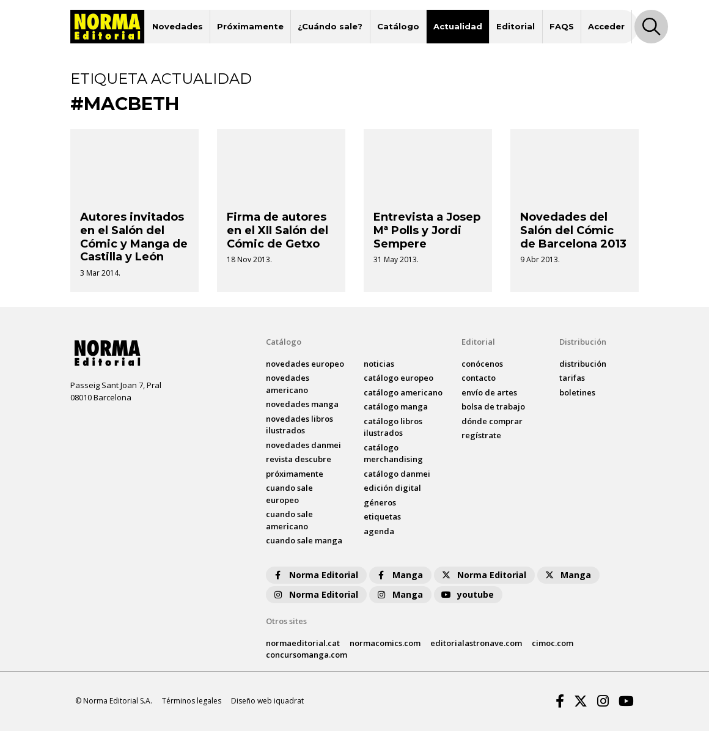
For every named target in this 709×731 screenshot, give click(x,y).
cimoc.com (552, 642)
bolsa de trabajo (493, 406)
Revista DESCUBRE (298, 459)
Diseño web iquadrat (267, 701)
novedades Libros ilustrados (299, 424)
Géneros (380, 502)
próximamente (294, 473)
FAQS (561, 26)
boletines (577, 392)
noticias (379, 363)
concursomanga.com (306, 654)
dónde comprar (492, 421)
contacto (478, 377)
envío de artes (489, 392)
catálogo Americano (403, 392)
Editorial (515, 26)
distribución (582, 363)
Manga (399, 575)
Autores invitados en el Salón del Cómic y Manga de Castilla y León (134, 236)
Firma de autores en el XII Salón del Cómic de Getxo (277, 230)
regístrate (481, 435)
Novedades (177, 26)
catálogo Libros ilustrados (393, 427)
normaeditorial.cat (303, 642)
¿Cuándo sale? (330, 26)
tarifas (572, 377)
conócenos (482, 363)
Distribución (582, 341)
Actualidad (457, 26)
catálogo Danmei (397, 473)
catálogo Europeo (398, 377)
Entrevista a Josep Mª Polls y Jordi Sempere (426, 230)
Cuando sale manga (304, 540)
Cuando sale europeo (289, 493)
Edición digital (392, 487)
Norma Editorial (315, 575)
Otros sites (286, 620)
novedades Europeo (305, 363)
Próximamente (250, 26)
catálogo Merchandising (393, 453)
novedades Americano (287, 383)
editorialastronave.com (476, 642)
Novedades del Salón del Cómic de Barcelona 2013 (573, 230)
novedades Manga (302, 404)
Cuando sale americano (289, 520)
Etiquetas (382, 516)
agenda (379, 531)
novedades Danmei (303, 444)
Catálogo (398, 26)
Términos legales (191, 701)
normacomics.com (385, 642)
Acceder (606, 26)
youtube (467, 594)
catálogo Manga (396, 406)
